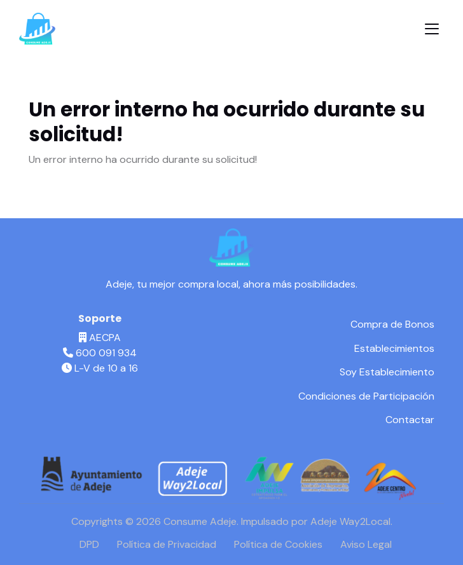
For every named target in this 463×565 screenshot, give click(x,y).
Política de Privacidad (166, 544)
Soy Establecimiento (387, 372)
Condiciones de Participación (366, 396)
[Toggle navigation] (432, 29)
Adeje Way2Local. (351, 521)
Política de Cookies (278, 544)
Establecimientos (394, 348)
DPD (89, 544)
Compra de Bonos (392, 324)
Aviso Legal (366, 544)
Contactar (409, 419)
